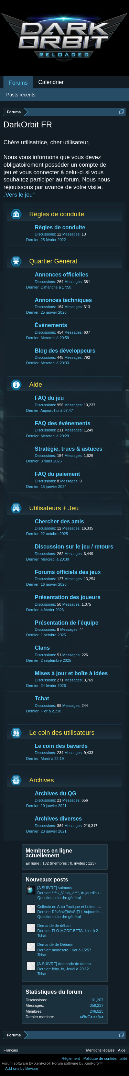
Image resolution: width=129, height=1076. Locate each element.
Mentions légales (100, 1050)
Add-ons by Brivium (21, 1068)
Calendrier (51, 82)
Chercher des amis (59, 521)
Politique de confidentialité (105, 1058)
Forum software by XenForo (27, 1063)
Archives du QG (55, 793)
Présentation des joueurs (67, 597)
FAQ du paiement (57, 474)
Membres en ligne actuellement (49, 853)
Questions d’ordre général (59, 898)
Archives (41, 780)
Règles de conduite (56, 214)
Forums (18, 83)
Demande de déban (54, 925)
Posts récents (20, 94)
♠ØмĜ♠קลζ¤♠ (91, 1017)
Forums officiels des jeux (68, 572)
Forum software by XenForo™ (77, 1063)
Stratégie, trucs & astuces (69, 449)
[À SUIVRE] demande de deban (64, 964)
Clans (42, 648)
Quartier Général (53, 261)
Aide (35, 384)
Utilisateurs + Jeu (54, 508)
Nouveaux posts (47, 879)
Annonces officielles (61, 275)
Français (10, 1050)
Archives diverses (58, 819)
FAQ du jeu (49, 398)
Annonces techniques (63, 300)
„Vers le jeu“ (19, 194)
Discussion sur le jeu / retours (74, 547)
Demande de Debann (55, 944)
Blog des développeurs (65, 351)
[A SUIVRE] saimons (54, 888)
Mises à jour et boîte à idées (71, 673)
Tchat (42, 698)
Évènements (51, 325)
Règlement (71, 1058)
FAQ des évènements (62, 423)
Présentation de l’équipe (66, 623)
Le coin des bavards (61, 746)
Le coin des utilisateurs (62, 732)
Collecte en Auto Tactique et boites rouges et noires (80, 907)
